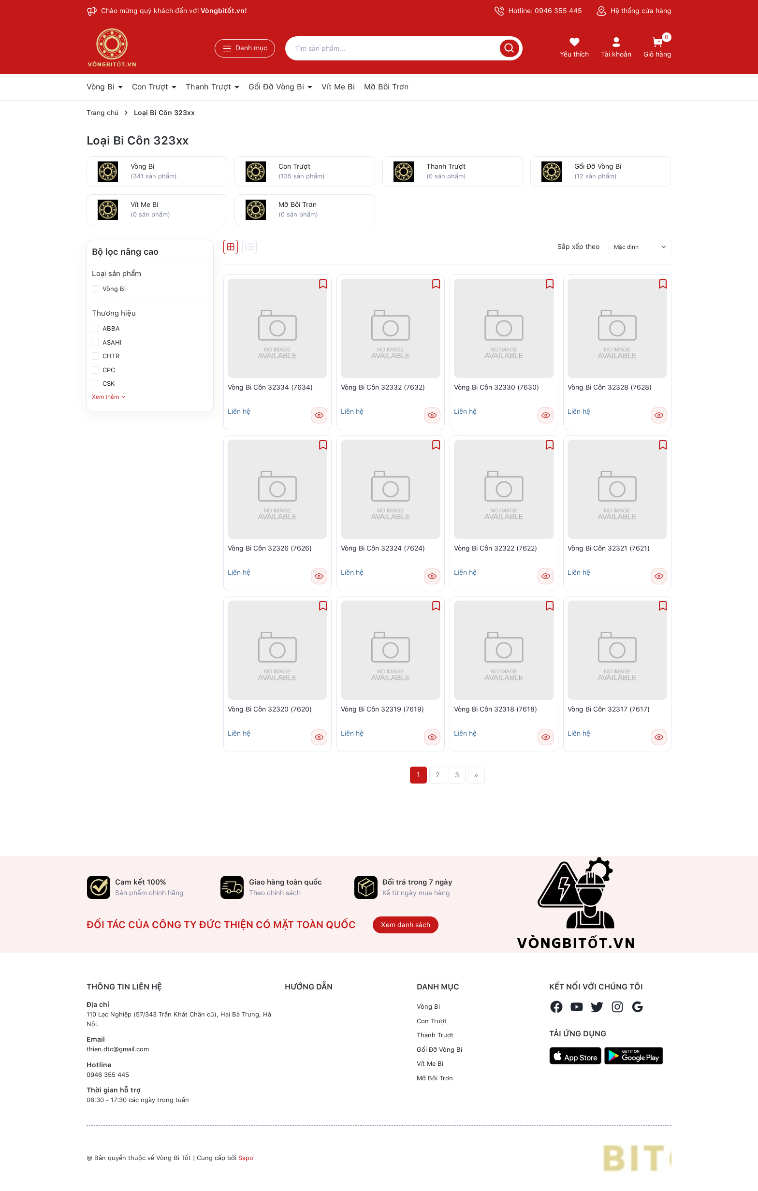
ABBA (110, 328)
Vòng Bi (102, 86)
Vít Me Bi (338, 86)
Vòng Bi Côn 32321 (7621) (609, 548)
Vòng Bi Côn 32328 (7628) (610, 387)
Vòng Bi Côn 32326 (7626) (270, 548)
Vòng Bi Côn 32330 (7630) (496, 387)
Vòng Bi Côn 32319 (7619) (382, 709)
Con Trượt (151, 86)
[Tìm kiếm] (509, 48)
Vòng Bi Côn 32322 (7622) (495, 548)
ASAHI (111, 342)
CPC (108, 370)
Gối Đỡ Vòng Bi (277, 86)
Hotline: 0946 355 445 (538, 11)
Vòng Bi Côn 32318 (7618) (495, 709)
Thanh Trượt (209, 86)
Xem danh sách (405, 925)
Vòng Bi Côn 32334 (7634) (270, 387)
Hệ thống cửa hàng (633, 11)
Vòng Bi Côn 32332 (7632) (383, 387)
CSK (108, 383)
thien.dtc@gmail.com (118, 1049)
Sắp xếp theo (578, 246)
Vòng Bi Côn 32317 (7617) (609, 709)
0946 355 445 (108, 1074)
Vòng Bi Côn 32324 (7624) (383, 548)
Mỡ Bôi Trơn (386, 86)
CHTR (110, 356)
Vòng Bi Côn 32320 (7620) (270, 709)
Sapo (245, 1158)
